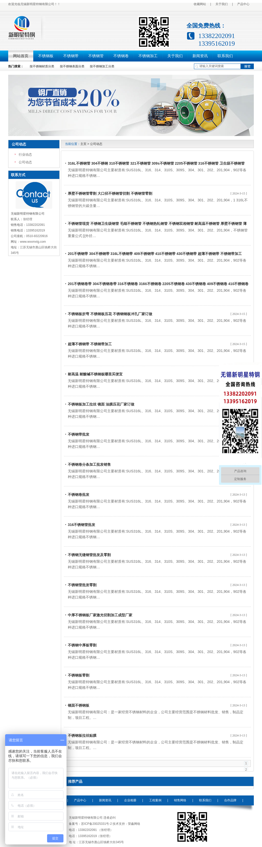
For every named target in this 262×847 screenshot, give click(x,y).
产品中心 (243, 4)
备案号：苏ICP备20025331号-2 (90, 824)
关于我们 (221, 4)
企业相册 (130, 800)
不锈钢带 (71, 56)
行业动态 (25, 154)
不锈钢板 (45, 56)
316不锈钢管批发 (81, 525)
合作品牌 (230, 800)
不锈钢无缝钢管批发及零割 (89, 555)
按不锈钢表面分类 (72, 66)
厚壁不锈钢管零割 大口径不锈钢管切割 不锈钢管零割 (110, 193)
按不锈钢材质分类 (42, 66)
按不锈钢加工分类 (102, 66)
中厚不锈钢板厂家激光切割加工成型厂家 (100, 615)
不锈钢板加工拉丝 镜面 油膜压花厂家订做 (101, 404)
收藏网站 (200, 4)
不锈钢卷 (121, 56)
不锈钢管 (96, 56)
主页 (83, 144)
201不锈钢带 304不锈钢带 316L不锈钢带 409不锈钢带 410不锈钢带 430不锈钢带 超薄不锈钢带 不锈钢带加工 (155, 254)
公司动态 (19, 144)
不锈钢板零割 (78, 675)
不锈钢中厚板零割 (82, 645)
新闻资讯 (200, 56)
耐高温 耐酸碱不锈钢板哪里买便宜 (95, 374)
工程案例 (155, 800)
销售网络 (180, 800)
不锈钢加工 (148, 56)
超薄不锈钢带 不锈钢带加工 (90, 344)
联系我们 (225, 56)
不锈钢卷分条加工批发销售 (89, 464)
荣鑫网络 (134, 824)
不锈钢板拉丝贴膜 (82, 735)
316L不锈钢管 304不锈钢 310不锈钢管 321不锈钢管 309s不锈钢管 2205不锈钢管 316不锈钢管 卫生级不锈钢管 (156, 163)
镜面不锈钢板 (78, 705)
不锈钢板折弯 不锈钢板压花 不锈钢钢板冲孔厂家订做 (110, 314)
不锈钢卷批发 (78, 495)
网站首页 (20, 56)
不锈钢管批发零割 (82, 585)
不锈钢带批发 (78, 434)
